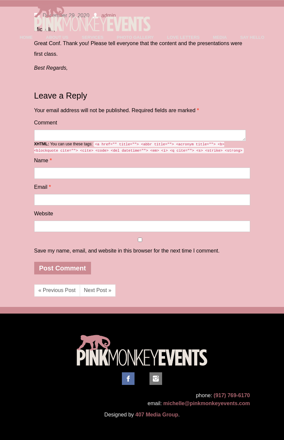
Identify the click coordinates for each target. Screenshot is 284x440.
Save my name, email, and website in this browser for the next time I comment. (127, 251)
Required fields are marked (116, 110)
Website (43, 213)
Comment (45, 122)
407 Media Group (157, 414)
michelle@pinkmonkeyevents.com (206, 403)
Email (42, 187)
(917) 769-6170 (232, 395)
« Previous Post (57, 290)
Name (43, 160)
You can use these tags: (139, 147)
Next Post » (98, 290)
